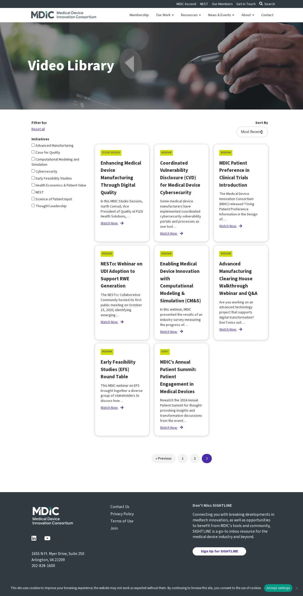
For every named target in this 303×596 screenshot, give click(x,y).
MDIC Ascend (186, 4)
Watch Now (112, 223)
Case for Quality (46, 152)
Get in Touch (246, 4)
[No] (296, 588)
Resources (191, 15)
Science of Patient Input (52, 199)
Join (114, 528)
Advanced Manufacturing (53, 145)
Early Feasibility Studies (52, 178)
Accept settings (278, 588)
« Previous (163, 458)
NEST (204, 4)
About (248, 15)
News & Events (221, 15)
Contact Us (119, 507)
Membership (139, 15)
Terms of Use (121, 521)
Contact (267, 15)
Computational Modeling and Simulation (55, 162)
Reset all (38, 129)
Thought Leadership (49, 206)
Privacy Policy (122, 514)
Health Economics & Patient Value (59, 185)
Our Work (165, 15)
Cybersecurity (44, 171)
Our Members (222, 4)
